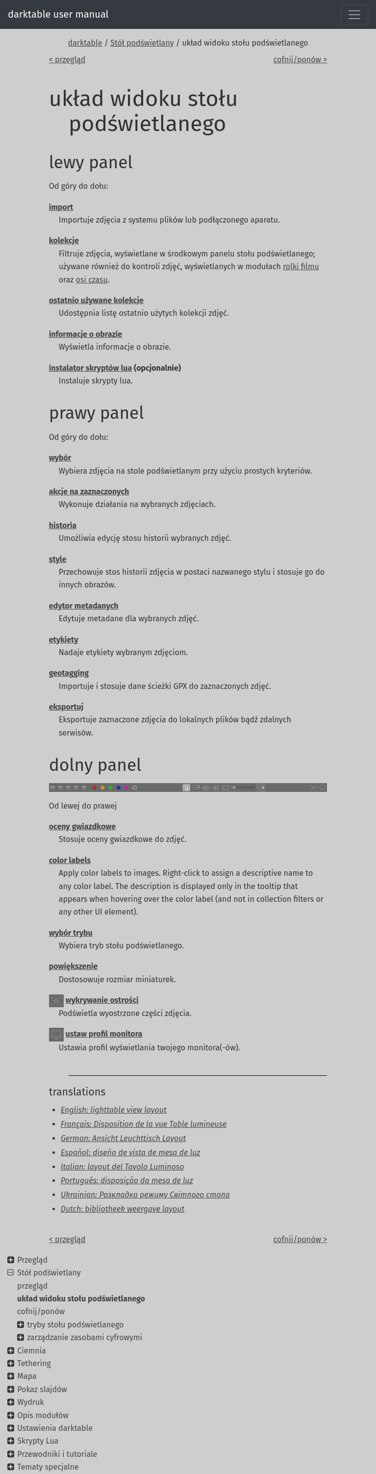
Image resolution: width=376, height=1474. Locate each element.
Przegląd (32, 1260)
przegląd (32, 1286)
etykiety (63, 639)
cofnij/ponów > (300, 59)
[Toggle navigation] (354, 15)
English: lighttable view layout (114, 1110)
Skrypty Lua (37, 1441)
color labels (70, 860)
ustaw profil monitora (104, 1034)
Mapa (26, 1376)
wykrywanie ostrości (102, 1000)
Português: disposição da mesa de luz (127, 1180)
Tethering (33, 1363)
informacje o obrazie (85, 334)
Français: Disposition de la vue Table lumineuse (143, 1124)
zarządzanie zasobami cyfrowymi (84, 1337)
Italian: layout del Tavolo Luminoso (122, 1166)
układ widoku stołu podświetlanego (81, 1298)
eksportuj (66, 707)
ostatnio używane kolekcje (96, 300)
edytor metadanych (84, 605)
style (58, 559)
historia (62, 525)
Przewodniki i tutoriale (57, 1454)
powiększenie (73, 966)
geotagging (69, 673)
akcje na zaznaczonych (89, 491)
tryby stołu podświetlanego (75, 1324)
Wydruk (30, 1402)
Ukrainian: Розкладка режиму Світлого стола (145, 1194)
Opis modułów (42, 1415)
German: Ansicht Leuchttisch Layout (123, 1138)
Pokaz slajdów (42, 1389)
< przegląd (67, 59)
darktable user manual (58, 14)
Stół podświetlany (142, 43)
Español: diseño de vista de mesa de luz (130, 1152)
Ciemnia (31, 1350)
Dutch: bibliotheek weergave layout (123, 1209)
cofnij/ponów (41, 1311)
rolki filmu (301, 266)
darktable (85, 43)
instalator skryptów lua (90, 368)
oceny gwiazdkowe (82, 826)
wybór (60, 457)
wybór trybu (71, 933)
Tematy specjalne (48, 1467)
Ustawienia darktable (55, 1428)
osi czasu (92, 279)
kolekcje (64, 240)
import (61, 207)
